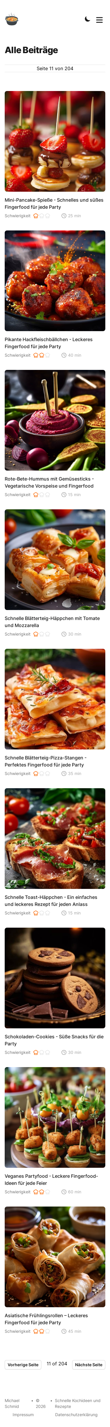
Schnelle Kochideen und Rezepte (78, 1403)
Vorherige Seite (23, 1364)
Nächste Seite (88, 1364)
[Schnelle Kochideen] (15, 19)
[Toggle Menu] (99, 18)
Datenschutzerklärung (76, 1414)
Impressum (23, 1414)
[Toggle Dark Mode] (87, 18)
